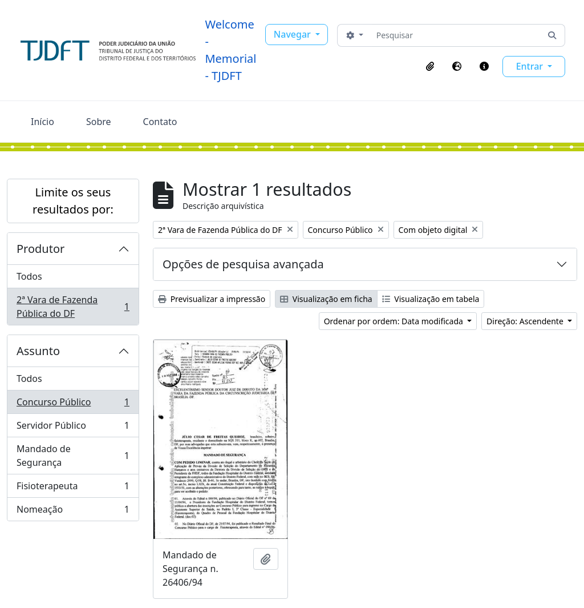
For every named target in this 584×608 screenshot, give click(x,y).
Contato (160, 121)
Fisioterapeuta (72, 488)
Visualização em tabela (431, 298)
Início (42, 121)
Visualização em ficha (326, 298)
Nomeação (72, 511)
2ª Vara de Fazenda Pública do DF (72, 306)
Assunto (38, 351)
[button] (430, 66)
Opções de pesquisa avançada (243, 264)
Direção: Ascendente (525, 321)
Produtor (40, 248)
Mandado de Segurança (72, 455)
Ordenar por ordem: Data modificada (394, 321)
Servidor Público (72, 427)
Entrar (531, 66)
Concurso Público (72, 404)
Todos (29, 276)
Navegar (293, 34)
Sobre (98, 121)
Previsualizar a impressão (211, 298)
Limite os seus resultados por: (73, 200)
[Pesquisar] (456, 35)
